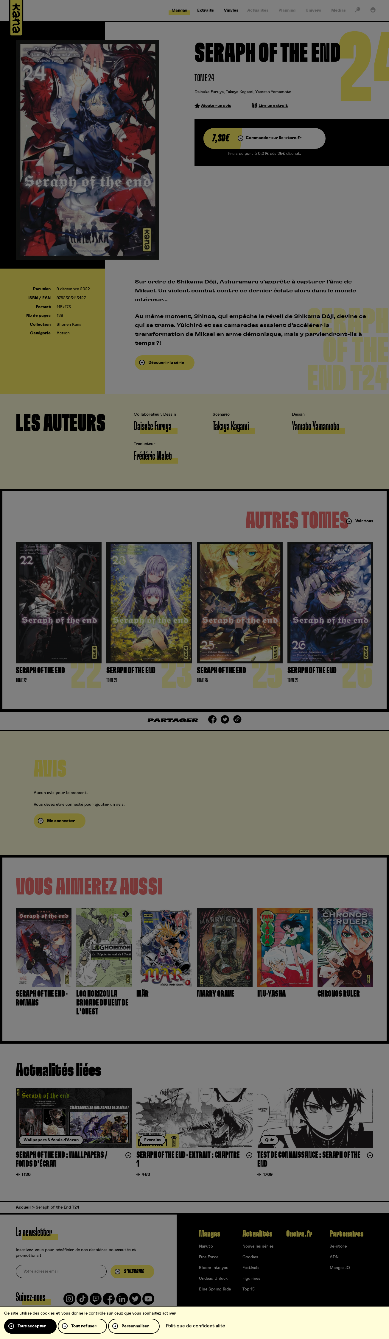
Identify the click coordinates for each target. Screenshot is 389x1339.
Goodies (250, 1257)
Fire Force (208, 1257)
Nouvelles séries (258, 1246)
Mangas (209, 1233)
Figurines (251, 1278)
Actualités (257, 1233)
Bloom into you (213, 1268)
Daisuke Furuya (209, 92)
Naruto (206, 1246)
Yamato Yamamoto (273, 92)
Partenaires (346, 1233)
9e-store (338, 1246)
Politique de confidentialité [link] (195, 1326)
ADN (334, 1257)
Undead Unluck (213, 1278)
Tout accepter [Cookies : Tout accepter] (32, 1326)
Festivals (250, 1268)
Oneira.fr (299, 1233)
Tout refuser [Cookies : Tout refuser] (84, 1326)
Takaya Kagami (239, 92)
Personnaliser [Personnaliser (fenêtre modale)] (135, 1326)
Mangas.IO (340, 1268)
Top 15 (248, 1289)
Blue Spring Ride (215, 1289)
